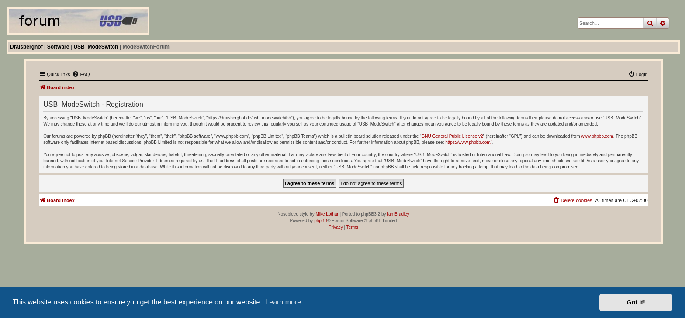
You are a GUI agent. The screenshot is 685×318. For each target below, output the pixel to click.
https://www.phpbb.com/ (468, 142)
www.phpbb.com (597, 136)
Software (58, 47)
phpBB (320, 220)
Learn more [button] (283, 302)
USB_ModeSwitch (95, 47)
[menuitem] (81, 74)
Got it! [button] (636, 302)
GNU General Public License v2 (452, 136)
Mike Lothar (326, 214)
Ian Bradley (398, 214)
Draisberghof (26, 47)
